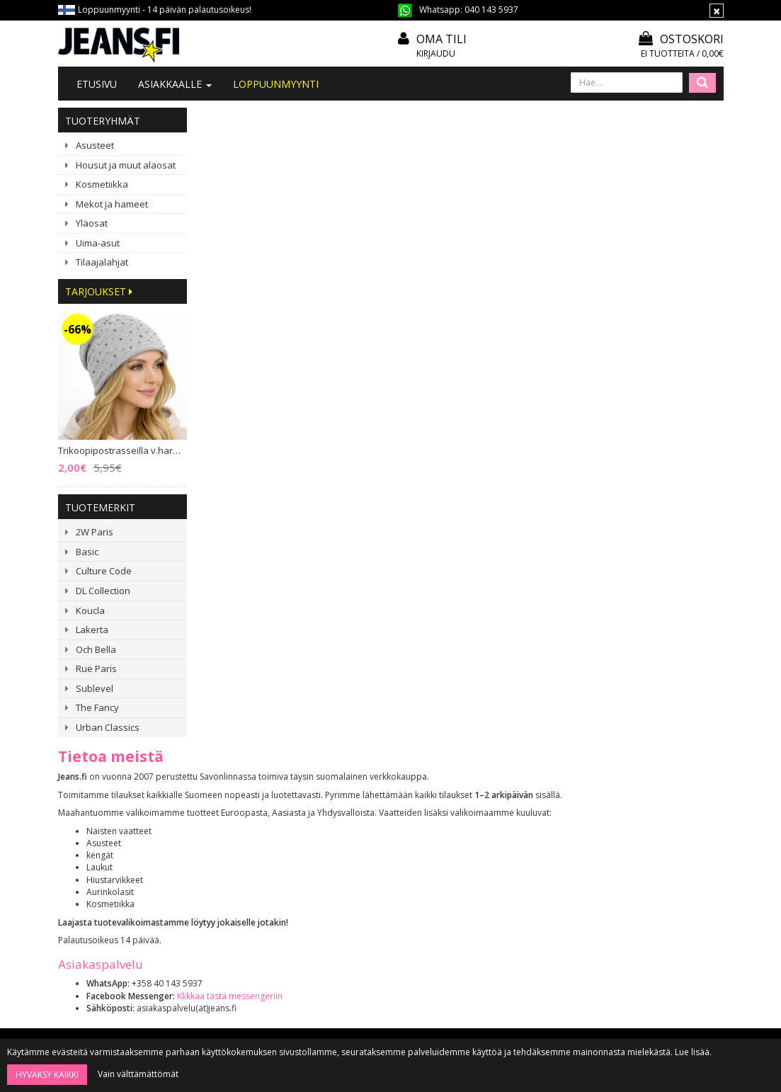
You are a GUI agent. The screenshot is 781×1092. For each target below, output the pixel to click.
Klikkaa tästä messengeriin (365, 359)
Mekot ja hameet (112, 204)
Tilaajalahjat (102, 262)
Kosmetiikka (102, 184)
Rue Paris (96, 668)
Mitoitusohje (369, 825)
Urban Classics (107, 727)
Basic (87, 551)
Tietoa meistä (235, 806)
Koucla (90, 610)
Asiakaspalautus (376, 901)
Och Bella (96, 649)
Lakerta (92, 629)
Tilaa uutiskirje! (374, 806)
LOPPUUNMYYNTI (276, 84)
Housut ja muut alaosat (126, 165)
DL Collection (103, 590)
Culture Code (104, 570)
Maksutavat (366, 863)
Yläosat (92, 223)
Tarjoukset (98, 291)
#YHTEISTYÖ (233, 861)
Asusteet (95, 145)
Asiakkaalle (175, 84)
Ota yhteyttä (232, 825)
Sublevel (94, 688)
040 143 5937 (491, 10)
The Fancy (97, 707)
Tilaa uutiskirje (418, 1008)
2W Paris (94, 531)
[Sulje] (716, 11)
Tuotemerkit (100, 507)
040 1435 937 (130, 884)
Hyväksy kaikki (47, 1075)
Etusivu (96, 84)
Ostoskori (681, 39)
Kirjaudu (435, 53)
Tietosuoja (365, 882)
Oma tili (441, 39)
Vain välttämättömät (138, 1074)
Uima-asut (98, 243)
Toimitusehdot (373, 844)
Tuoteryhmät (102, 120)
